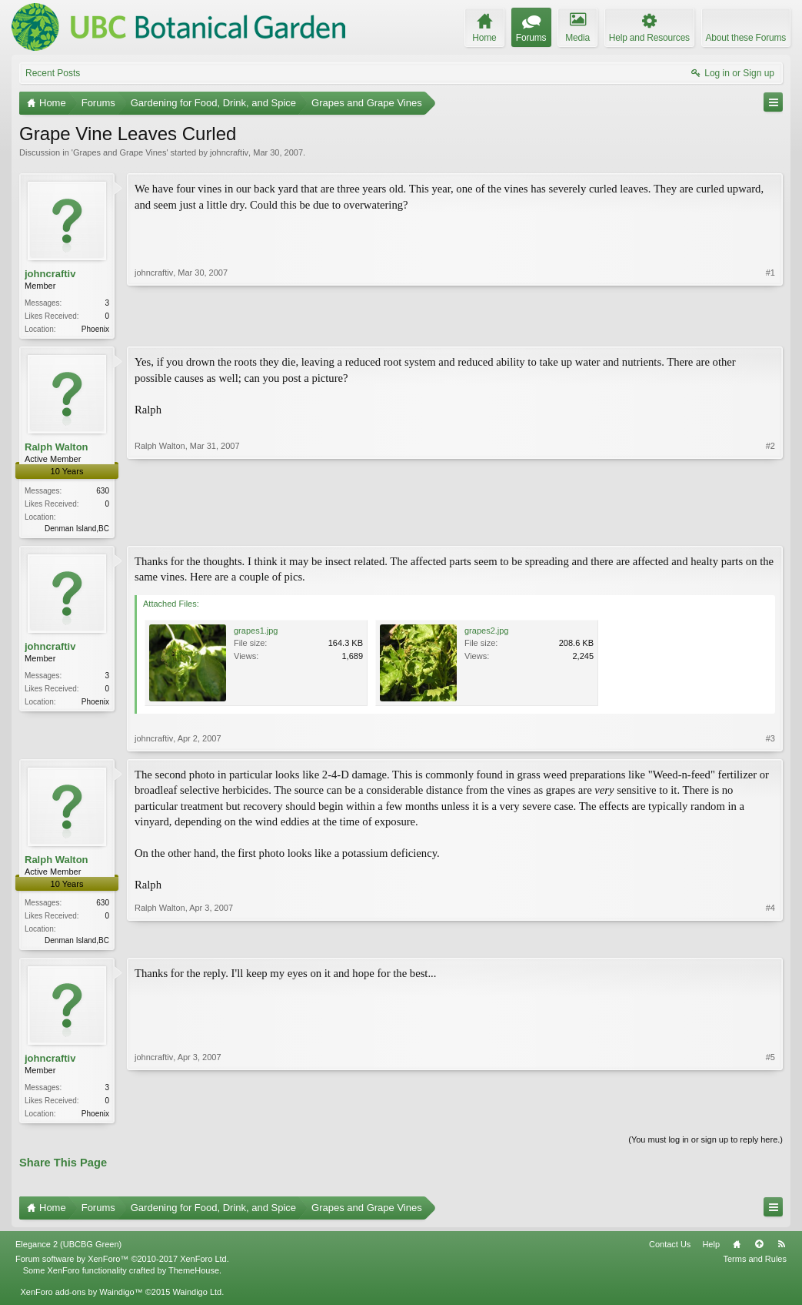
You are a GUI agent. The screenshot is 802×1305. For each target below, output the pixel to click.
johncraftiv (229, 152)
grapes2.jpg (486, 633)
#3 (770, 741)
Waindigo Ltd (196, 1298)
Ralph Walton (56, 448)
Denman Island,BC (77, 530)
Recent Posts (52, 73)
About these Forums (746, 37)
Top (759, 1250)
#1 (770, 327)
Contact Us (670, 1250)
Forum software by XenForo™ (122, 1265)
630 (102, 492)
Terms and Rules (755, 1265)
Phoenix (95, 329)
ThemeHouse (193, 1275)
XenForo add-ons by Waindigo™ (81, 1298)
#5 (770, 1116)
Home (736, 1250)
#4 (770, 941)
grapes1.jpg (256, 633)
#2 (770, 527)
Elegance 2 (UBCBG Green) (68, 1250)
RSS (781, 1250)
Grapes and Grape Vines (119, 152)
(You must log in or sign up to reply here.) (705, 1145)
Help (711, 1250)
